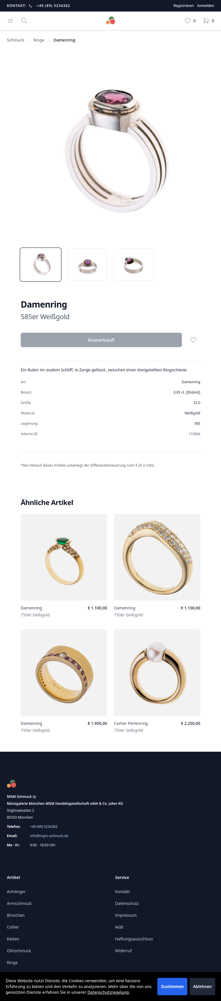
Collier (13, 927)
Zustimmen (172, 986)
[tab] (40, 264)
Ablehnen (202, 986)
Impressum (126, 915)
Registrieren (184, 5)
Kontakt (122, 891)
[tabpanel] (110, 151)
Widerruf (123, 950)
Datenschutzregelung (108, 992)
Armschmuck (19, 903)
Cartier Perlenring (131, 723)
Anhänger (16, 891)
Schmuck (15, 40)
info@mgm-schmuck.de (49, 835)
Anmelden (205, 5)
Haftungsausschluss (134, 939)
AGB (119, 927)
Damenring (31, 608)
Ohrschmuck (19, 950)
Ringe (38, 40)
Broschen (16, 915)
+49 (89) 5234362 (53, 5)
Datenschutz (127, 903)
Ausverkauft (101, 340)
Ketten (13, 939)
